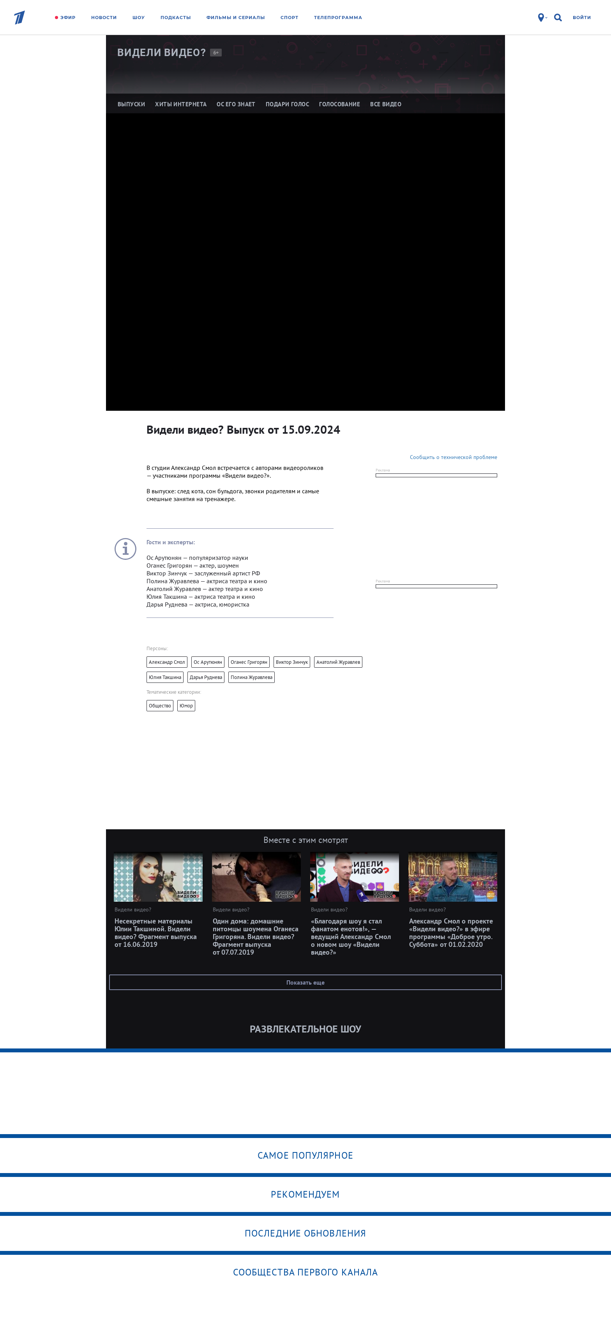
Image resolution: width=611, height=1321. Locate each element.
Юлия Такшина (165, 677)
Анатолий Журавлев (338, 662)
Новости (104, 17)
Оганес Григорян (249, 662)
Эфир (68, 17)
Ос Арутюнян (208, 662)
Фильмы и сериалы (236, 17)
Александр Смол (167, 662)
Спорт (289, 17)
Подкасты (176, 17)
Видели (161, 52)
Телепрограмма (338, 17)
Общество (160, 705)
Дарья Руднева (206, 677)
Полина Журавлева (251, 677)
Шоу (138, 17)
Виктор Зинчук (292, 662)
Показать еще (305, 982)
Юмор (186, 705)
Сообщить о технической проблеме (453, 457)
